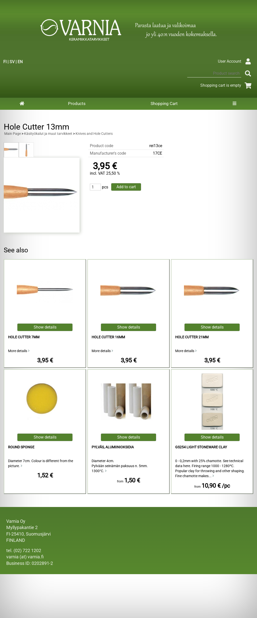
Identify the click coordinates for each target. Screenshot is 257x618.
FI (5, 61)
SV (12, 61)
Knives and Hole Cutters (94, 134)
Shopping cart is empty (226, 85)
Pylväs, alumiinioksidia (113, 447)
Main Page (12, 134)
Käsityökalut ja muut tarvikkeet (48, 134)
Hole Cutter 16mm (108, 337)
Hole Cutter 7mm (23, 337)
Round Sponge (21, 447)
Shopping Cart (164, 103)
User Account (235, 61)
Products (77, 103)
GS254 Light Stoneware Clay (201, 447)
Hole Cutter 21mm (192, 337)
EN (20, 61)
